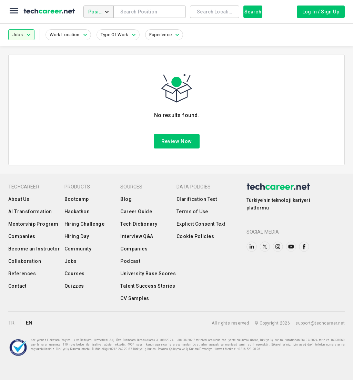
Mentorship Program (33, 224)
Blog (126, 199)
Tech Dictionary (138, 224)
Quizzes (74, 286)
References (22, 273)
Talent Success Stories (147, 286)
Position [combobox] (98, 11)
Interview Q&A (136, 236)
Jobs (70, 261)
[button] (21, 34)
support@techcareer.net (320, 323)
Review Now (176, 141)
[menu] (13, 12)
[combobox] (150, 12)
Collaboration (24, 261)
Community (78, 248)
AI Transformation (30, 211)
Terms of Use (192, 211)
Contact (17, 286)
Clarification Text (196, 199)
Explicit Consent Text (200, 224)
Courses (74, 273)
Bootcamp (76, 199)
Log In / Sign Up (320, 11)
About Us (18, 199)
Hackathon (77, 211)
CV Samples (134, 298)
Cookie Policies (195, 236)
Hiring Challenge (84, 224)
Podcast (130, 261)
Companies (22, 236)
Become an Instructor (34, 248)
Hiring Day (76, 236)
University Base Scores (148, 273)
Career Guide (136, 211)
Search (252, 11)
